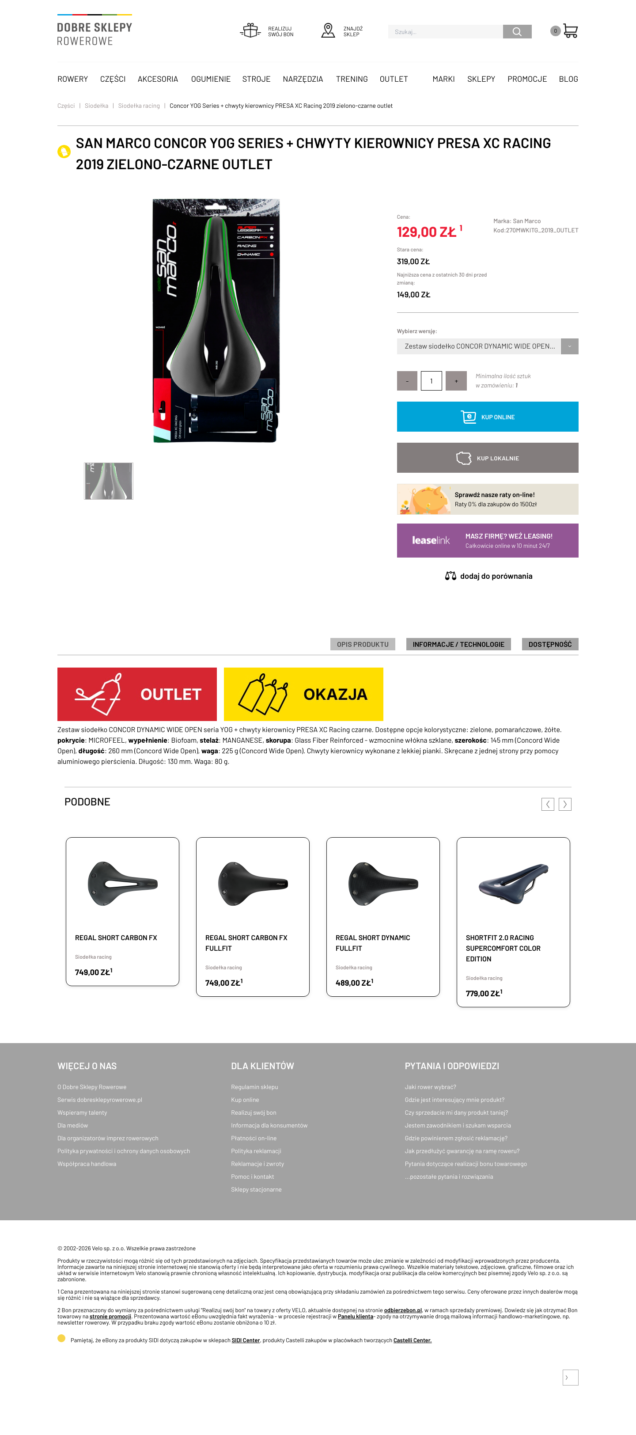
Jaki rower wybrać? (430, 1086)
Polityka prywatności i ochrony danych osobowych (123, 1150)
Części (113, 79)
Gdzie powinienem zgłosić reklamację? (456, 1138)
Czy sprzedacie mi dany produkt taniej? (456, 1112)
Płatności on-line (253, 1138)
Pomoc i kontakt (252, 1176)
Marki (443, 79)
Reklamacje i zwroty (257, 1163)
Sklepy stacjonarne (256, 1189)
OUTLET (394, 79)
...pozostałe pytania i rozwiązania (449, 1176)
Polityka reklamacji (256, 1150)
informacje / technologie (458, 644)
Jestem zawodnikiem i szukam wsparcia (458, 1125)
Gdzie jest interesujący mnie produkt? (455, 1099)
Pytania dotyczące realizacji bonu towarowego (466, 1163)
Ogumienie (211, 79)
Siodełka (96, 105)
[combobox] (405, 346)
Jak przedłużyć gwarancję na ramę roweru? (462, 1150)
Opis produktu (363, 644)
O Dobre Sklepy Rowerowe (91, 1086)
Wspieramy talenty (82, 1112)
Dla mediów (72, 1125)
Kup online (245, 1099)
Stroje (256, 79)
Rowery (72, 79)
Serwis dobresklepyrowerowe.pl (99, 1099)
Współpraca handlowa (86, 1163)
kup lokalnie (498, 458)
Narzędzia (303, 79)
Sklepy (481, 79)
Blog (568, 79)
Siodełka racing (139, 105)
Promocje (527, 79)
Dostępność (550, 644)
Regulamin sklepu (254, 1086)
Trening (352, 79)
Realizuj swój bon (253, 1112)
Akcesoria (158, 79)
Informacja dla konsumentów (269, 1125)
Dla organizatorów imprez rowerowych (108, 1138)
